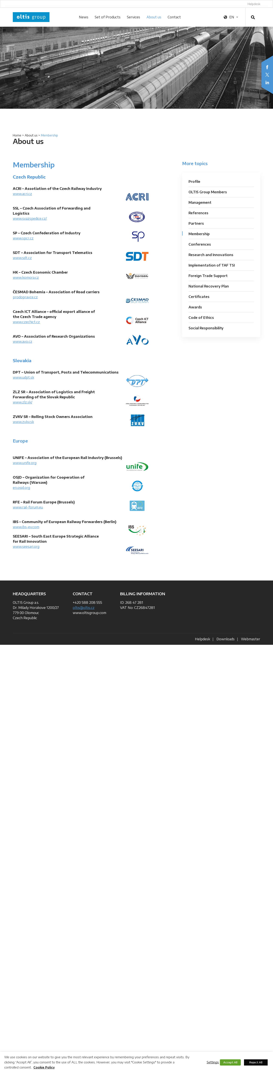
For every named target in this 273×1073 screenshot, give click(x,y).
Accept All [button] (230, 1062)
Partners (196, 223)
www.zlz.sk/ (22, 402)
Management (200, 202)
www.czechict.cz (26, 322)
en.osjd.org (21, 487)
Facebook (267, 67)
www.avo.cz (22, 341)
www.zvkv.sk (23, 422)
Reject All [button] (255, 1062)
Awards (195, 307)
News (83, 17)
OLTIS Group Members (208, 192)
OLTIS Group (31, 17)
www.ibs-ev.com (26, 527)
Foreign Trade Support (208, 276)
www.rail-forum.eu (28, 507)
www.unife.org (24, 463)
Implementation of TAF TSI (212, 265)
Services (133, 17)
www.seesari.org (26, 546)
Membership (199, 234)
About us (154, 17)
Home (17, 135)
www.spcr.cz (23, 238)
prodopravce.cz (25, 297)
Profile (194, 181)
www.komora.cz (26, 277)
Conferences (200, 244)
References (198, 213)
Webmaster (250, 639)
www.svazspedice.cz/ (30, 218)
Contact (174, 17)
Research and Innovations (211, 255)
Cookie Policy (44, 1067)
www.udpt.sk (23, 377)
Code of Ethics (201, 317)
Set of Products (108, 17)
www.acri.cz (22, 194)
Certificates (199, 297)
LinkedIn (267, 82)
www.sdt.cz (22, 258)
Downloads (225, 639)
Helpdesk (254, 4)
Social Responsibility (206, 328)
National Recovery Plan (209, 286)
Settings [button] (213, 1062)
